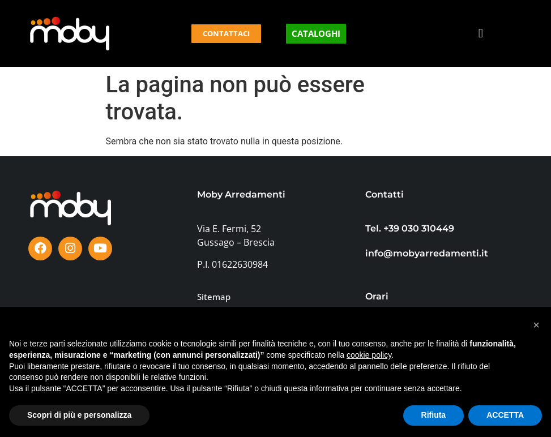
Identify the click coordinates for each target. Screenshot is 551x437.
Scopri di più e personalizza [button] (79, 414)
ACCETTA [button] (505, 414)
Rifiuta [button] (433, 414)
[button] (480, 33)
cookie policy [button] (369, 354)
